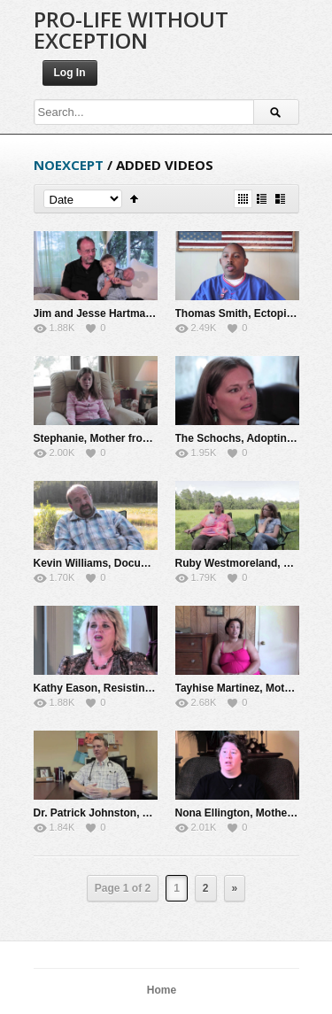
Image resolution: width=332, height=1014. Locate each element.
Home (161, 990)
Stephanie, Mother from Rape (107, 438)
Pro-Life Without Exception (131, 29)
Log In (70, 72)
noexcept (69, 165)
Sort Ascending (134, 199)
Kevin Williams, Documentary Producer (133, 563)
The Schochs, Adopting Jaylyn (252, 438)
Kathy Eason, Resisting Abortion (116, 688)
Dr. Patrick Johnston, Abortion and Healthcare (150, 813)
